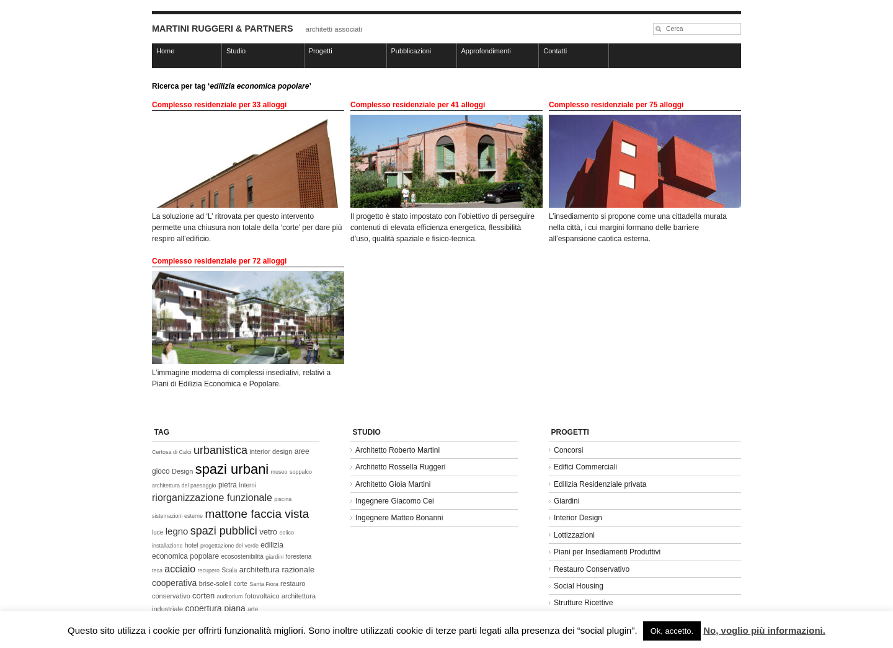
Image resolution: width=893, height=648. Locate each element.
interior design (270, 451)
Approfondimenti (486, 51)
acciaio (179, 569)
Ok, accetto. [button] (672, 631)
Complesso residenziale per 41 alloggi (417, 104)
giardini (274, 557)
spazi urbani (232, 469)
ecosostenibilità (242, 556)
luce (157, 532)
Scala (229, 570)
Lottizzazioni (574, 535)
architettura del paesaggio (184, 485)
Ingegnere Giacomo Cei (394, 501)
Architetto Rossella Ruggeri (400, 467)
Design (182, 471)
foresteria (299, 556)
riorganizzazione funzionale (212, 497)
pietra (227, 485)
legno (177, 531)
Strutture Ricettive (583, 602)
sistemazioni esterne (177, 516)
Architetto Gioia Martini (392, 484)
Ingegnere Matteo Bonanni (399, 517)
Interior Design (578, 517)
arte (252, 609)
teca (157, 570)
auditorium (230, 596)
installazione (167, 546)
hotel (191, 545)
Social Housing (578, 586)
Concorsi (568, 450)
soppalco (301, 472)
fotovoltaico (262, 596)
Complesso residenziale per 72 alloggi (219, 261)
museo (279, 472)
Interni (247, 485)
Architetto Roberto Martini (397, 450)
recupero (209, 570)
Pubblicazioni (411, 51)
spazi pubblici (223, 531)
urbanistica (220, 450)
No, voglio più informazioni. (764, 630)
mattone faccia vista (257, 513)
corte (240, 583)
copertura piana (215, 608)
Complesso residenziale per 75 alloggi (616, 104)
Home (165, 51)
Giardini (566, 501)
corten (203, 595)
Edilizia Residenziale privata (600, 484)
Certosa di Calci (172, 452)
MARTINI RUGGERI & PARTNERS (222, 28)
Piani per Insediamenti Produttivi (607, 552)
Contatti (555, 51)
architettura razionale (276, 569)
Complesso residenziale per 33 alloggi (219, 104)
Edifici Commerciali (585, 467)
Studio (236, 51)
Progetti (320, 51)
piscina (282, 499)
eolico (286, 533)
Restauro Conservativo (591, 569)
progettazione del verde (229, 546)
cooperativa (174, 583)
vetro (268, 531)
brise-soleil (215, 583)
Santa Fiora (263, 584)
